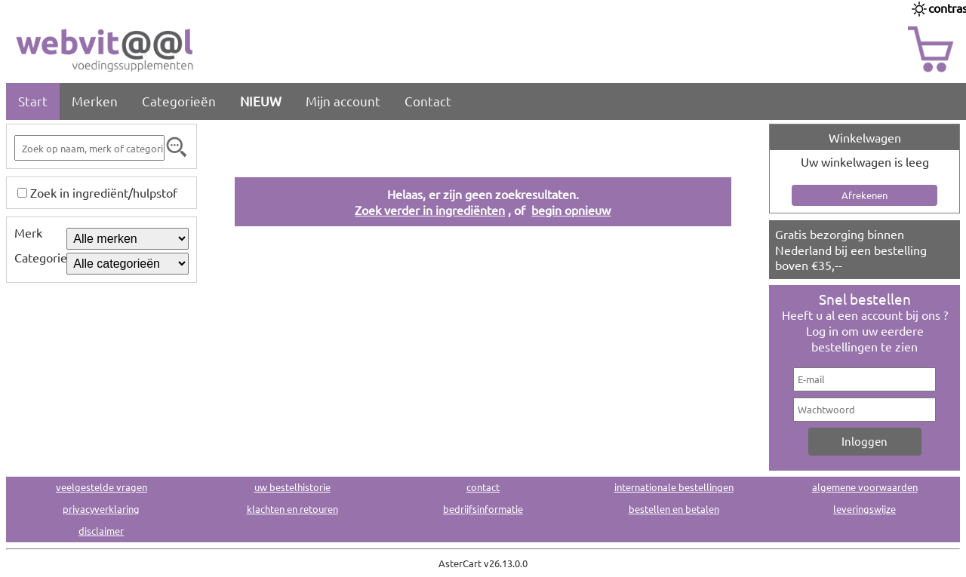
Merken (95, 101)
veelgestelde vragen (101, 486)
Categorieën (179, 101)
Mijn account (343, 101)
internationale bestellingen (674, 486)
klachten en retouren (292, 508)
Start (33, 101)
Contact (428, 101)
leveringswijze (864, 508)
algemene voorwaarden (865, 486)
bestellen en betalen (674, 508)
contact (483, 486)
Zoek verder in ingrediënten (430, 209)
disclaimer (101, 530)
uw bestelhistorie (292, 486)
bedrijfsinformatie (483, 508)
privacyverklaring (101, 508)
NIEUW (260, 101)
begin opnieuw (571, 209)
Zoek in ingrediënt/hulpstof (103, 192)
